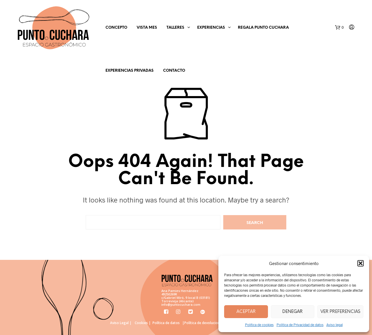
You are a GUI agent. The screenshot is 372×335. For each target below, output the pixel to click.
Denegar (292, 311)
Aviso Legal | (121, 323)
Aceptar (246, 311)
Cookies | (143, 323)
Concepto (116, 28)
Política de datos (166, 323)
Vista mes (147, 28)
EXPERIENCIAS (211, 28)
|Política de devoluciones (203, 323)
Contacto (174, 71)
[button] (360, 263)
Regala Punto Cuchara (263, 28)
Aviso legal (334, 325)
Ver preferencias (340, 311)
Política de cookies (259, 325)
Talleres (175, 28)
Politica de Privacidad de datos (300, 325)
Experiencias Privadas (129, 71)
